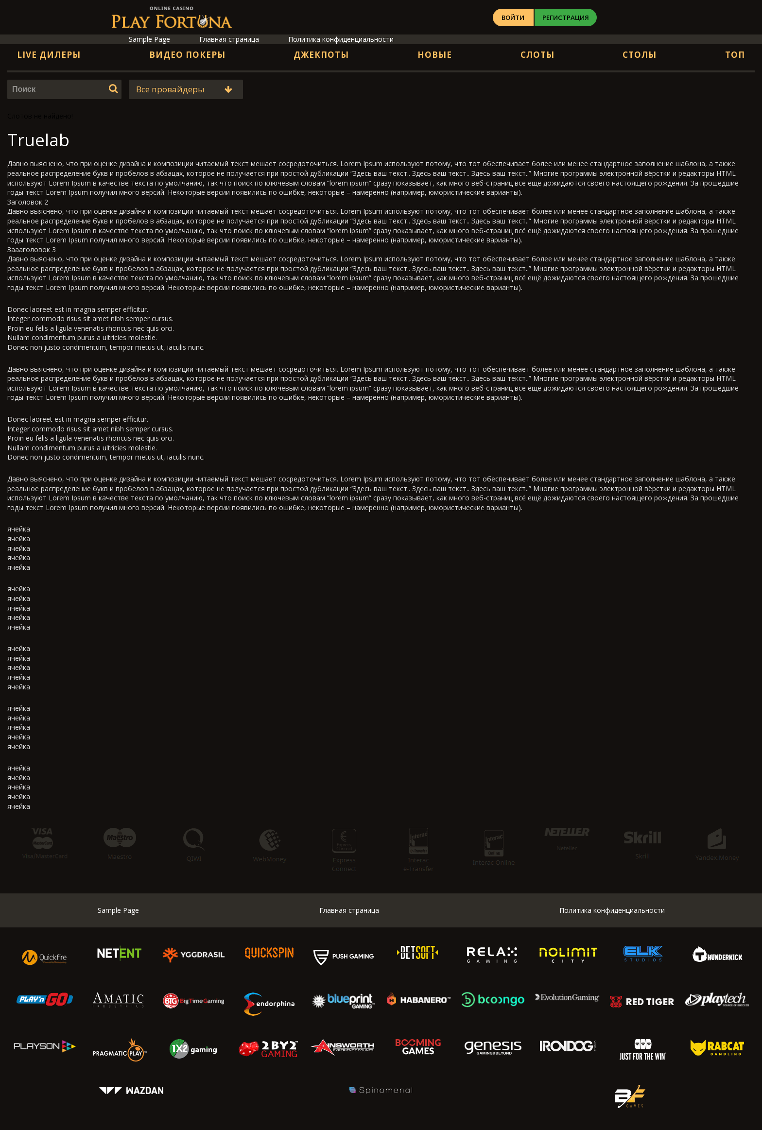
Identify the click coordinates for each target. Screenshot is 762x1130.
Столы (640, 54)
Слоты (537, 54)
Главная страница (229, 39)
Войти (519, 17)
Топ (735, 54)
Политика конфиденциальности (341, 39)
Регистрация (587, 17)
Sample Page (149, 39)
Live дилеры (49, 54)
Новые (434, 54)
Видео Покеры (187, 54)
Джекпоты (321, 54)
